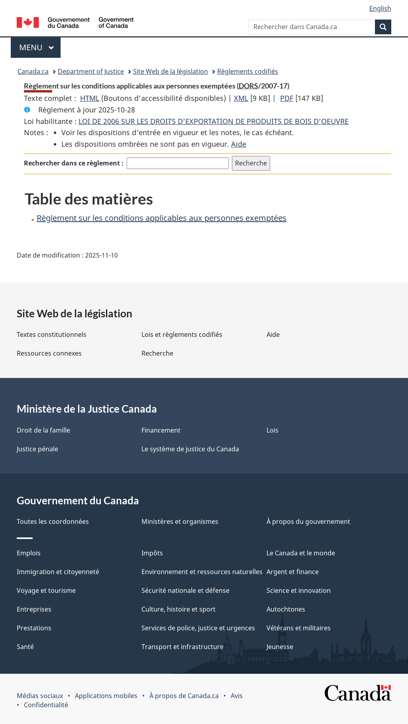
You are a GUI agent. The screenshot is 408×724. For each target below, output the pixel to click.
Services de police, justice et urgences (198, 628)
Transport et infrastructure (182, 646)
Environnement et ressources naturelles (202, 571)
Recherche (157, 353)
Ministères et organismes (179, 521)
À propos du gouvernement (308, 521)
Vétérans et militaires (299, 628)
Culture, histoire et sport (178, 609)
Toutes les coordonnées (53, 521)
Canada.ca (33, 71)
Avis (237, 695)
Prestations (34, 628)
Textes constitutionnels (51, 334)
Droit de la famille (43, 430)
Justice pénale (37, 449)
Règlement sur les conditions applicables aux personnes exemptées (161, 217)
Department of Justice (91, 71)
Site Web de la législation (170, 71)
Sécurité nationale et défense (185, 590)
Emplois (29, 553)
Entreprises (34, 609)
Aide (238, 144)
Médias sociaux (40, 695)
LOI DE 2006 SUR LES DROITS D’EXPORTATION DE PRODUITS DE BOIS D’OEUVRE (213, 121)
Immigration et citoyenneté (58, 571)
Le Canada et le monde (301, 553)
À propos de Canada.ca (184, 695)
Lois (273, 430)
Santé (25, 646)
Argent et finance (293, 571)
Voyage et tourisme (46, 590)
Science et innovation (299, 590)
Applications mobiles (106, 695)
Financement (160, 430)
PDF (286, 98)
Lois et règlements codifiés (181, 334)
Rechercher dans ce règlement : (74, 163)
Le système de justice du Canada (190, 449)
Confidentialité (46, 704)
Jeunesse (280, 646)
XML (241, 98)
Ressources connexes (49, 353)
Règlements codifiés (247, 71)
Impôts (152, 553)
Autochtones (286, 609)
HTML (89, 98)
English (380, 8)
